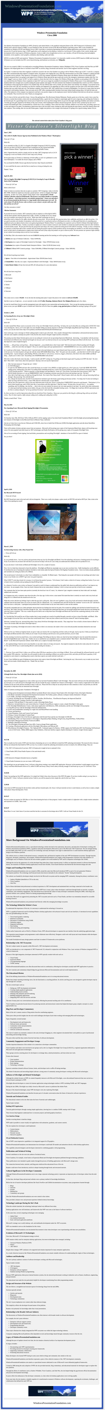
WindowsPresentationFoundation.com (33, 6)
